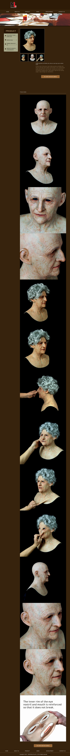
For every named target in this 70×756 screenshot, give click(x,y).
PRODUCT (27, 11)
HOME (7, 11)
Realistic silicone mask (11, 44)
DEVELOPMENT (49, 11)
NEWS (37, 11)
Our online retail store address (50, 76)
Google (48, 754)
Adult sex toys (10, 40)
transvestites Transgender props (11, 36)
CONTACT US (62, 11)
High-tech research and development (11, 49)
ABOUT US (17, 11)
